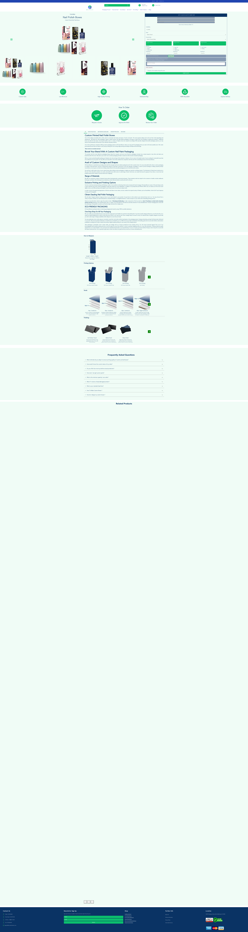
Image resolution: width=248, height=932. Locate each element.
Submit (93, 922)
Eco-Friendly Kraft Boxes (129, 917)
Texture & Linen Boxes (129, 922)
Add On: (147, 46)
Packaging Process (106, 9)
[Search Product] (129, 5)
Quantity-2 (175, 51)
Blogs (150, 9)
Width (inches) (176, 42)
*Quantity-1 (148, 51)
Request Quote (157, 5)
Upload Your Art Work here (153, 55)
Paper (147, 32)
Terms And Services (169, 922)
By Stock (129, 9)
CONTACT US (161, 1)
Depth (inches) (204, 42)
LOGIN (157, 1)
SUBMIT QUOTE (186, 73)
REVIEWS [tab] (123, 131)
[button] (85, 901)
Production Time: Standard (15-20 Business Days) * (157, 58)
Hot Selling (135, 9)
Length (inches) (149, 42)
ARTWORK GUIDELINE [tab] (103, 131)
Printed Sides (148, 37)
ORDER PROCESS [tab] (115, 131)
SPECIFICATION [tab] (92, 131)
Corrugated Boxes (128, 915)
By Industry (122, 9)
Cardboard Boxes (128, 914)
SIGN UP (153, 1)
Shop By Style (115, 9)
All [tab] (85, 131)
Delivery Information (169, 917)
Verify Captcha (149, 67)
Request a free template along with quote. (156, 70)
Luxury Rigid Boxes (128, 919)
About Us (167, 914)
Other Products (143, 9)
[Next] (149, 277)
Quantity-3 (202, 51)
